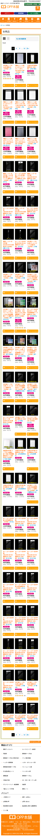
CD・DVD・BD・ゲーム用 (29, 780)
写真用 (5, 753)
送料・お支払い (26, 797)
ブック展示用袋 (26, 758)
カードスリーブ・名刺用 (28, 749)
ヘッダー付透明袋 (8, 762)
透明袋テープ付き (27, 753)
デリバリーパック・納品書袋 (11, 784)
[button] (38, 8)
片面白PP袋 (6, 780)
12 (24, 48)
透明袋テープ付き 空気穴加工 (11, 758)
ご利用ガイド (6, 797)
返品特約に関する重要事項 (29, 806)
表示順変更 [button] (21, 39)
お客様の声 (6, 801)
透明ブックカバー (8, 749)
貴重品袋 (5, 775)
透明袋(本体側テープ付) (9, 767)
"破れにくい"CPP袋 (8, 789)
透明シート (25, 789)
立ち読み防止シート (8, 771)
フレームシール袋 (27, 767)
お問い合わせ (25, 801)
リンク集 (5, 810)
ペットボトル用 (26, 771)
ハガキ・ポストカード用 (28, 762)
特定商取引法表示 (8, 806)
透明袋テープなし (27, 775)
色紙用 (24, 784)
